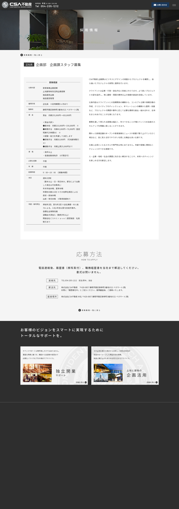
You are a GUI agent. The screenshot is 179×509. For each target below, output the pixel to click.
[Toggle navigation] (174, 4)
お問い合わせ (160, 5)
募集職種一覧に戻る (32, 54)
